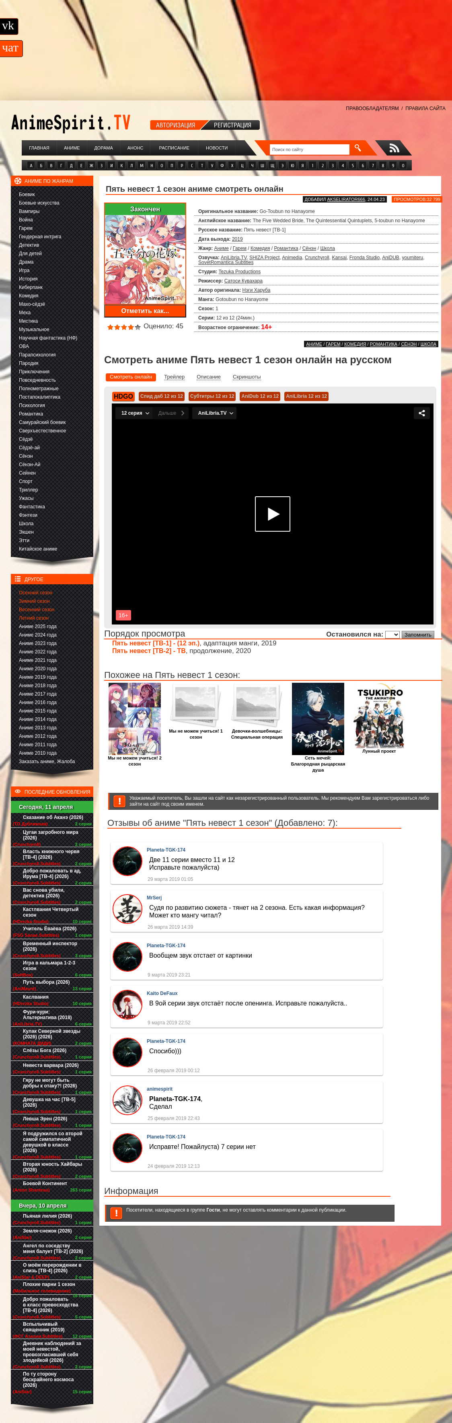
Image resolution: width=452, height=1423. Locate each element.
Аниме (72, 147)
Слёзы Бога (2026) (44, 1050)
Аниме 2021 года (38, 660)
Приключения (34, 372)
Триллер (28, 490)
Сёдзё (26, 439)
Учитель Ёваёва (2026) (49, 929)
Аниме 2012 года (38, 736)
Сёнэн (26, 456)
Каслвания (36, 997)
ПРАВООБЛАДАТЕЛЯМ (372, 108)
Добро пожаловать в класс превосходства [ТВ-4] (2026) (50, 1304)
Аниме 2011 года (38, 744)
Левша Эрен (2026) (45, 1119)
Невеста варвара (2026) (51, 1065)
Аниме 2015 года (38, 711)
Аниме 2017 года (38, 694)
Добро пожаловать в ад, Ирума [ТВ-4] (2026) (52, 873)
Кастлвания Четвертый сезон (50, 912)
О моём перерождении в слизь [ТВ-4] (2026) (52, 1268)
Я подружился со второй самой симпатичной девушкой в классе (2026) (52, 1142)
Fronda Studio (364, 257)
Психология (32, 405)
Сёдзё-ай (29, 447)
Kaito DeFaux (162, 993)
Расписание (174, 147)
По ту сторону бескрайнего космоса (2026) (48, 1379)
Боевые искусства (39, 203)
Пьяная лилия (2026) (47, 1216)
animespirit (160, 1089)
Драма (26, 262)
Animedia (292, 257)
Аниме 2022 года (38, 652)
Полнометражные (39, 388)
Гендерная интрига (40, 237)
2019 (237, 239)
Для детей (30, 253)
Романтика (31, 414)
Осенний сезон (35, 593)
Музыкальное (34, 329)
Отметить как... (145, 310)
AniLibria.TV (234, 257)
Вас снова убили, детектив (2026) (44, 893)
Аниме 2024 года (38, 635)
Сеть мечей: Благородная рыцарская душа (318, 761)
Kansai (339, 257)
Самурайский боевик (42, 422)
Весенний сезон (36, 609)
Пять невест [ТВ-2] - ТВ (149, 650)
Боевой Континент (45, 1183)
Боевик (27, 194)
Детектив (29, 245)
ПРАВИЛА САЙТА (425, 108)
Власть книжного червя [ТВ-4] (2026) (51, 854)
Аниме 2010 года (38, 753)
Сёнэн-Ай (29, 464)
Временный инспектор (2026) (50, 946)
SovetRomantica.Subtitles (225, 262)
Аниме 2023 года (38, 643)
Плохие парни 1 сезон (49, 1284)
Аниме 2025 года (38, 626)
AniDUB (390, 257)
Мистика (28, 321)
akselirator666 (346, 199)
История (28, 279)
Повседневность (37, 380)
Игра (24, 270)
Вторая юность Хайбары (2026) (52, 1167)
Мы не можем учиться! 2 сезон (135, 758)
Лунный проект (379, 748)
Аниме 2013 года (38, 728)
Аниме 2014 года (38, 719)
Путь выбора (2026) (46, 982)
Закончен (145, 209)
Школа (26, 523)
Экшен (26, 532)
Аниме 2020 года (38, 669)
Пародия (29, 363)
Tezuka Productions (240, 271)
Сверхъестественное (42, 431)
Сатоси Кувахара (243, 281)
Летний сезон (34, 618)
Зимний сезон (34, 601)
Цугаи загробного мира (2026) (50, 835)
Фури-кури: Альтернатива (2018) (47, 1014)
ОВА (24, 346)
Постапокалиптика (39, 397)
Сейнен (27, 473)
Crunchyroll (317, 257)
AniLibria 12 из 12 (306, 396)
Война (26, 220)
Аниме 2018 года (38, 685)
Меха (25, 312)
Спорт (26, 481)
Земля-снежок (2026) (47, 1231)
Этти (24, 540)
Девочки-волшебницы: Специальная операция (257, 731)
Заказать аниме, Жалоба (47, 761)
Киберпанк (31, 287)
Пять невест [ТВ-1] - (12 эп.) (155, 643)
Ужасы (26, 498)
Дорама (103, 147)
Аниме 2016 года (38, 702)
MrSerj (154, 898)
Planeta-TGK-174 (166, 850)
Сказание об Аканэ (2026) (53, 817)
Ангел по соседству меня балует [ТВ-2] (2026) (53, 1248)
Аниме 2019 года (38, 677)
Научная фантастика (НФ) (48, 338)
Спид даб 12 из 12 (161, 396)
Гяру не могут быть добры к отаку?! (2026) (50, 1083)
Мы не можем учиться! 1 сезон (196, 731)
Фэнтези (28, 515)
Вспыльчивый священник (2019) (44, 1327)
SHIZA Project (264, 257)
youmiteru (412, 257)
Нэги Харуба (256, 290)
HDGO (123, 396)
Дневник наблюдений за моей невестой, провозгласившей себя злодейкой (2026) (52, 1352)
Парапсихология (37, 355)
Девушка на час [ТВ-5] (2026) (49, 1102)
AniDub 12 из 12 (260, 396)
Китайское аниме (38, 549)
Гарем (26, 228)
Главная (39, 147)
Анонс (135, 147)
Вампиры (29, 211)
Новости (217, 147)
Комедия (29, 296)
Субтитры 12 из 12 (212, 396)
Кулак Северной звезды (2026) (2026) (51, 1034)
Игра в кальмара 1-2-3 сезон (49, 965)
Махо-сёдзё (32, 304)
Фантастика (32, 507)
